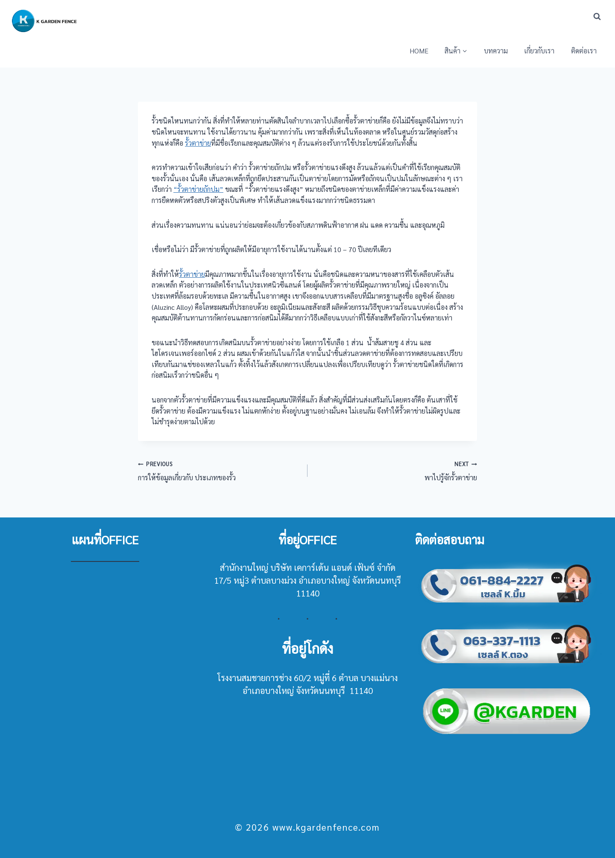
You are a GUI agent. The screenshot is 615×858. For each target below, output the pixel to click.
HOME (419, 50)
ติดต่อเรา (584, 50)
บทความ (496, 50)
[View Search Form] (597, 16)
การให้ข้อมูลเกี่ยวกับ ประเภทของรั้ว (219, 470)
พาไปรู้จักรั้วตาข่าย (395, 470)
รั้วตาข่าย (198, 142)
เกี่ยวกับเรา (539, 50)
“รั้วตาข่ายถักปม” (198, 189)
